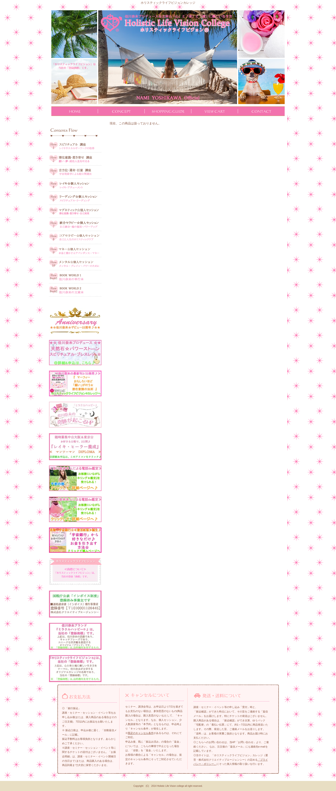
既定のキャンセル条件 (141, 733)
